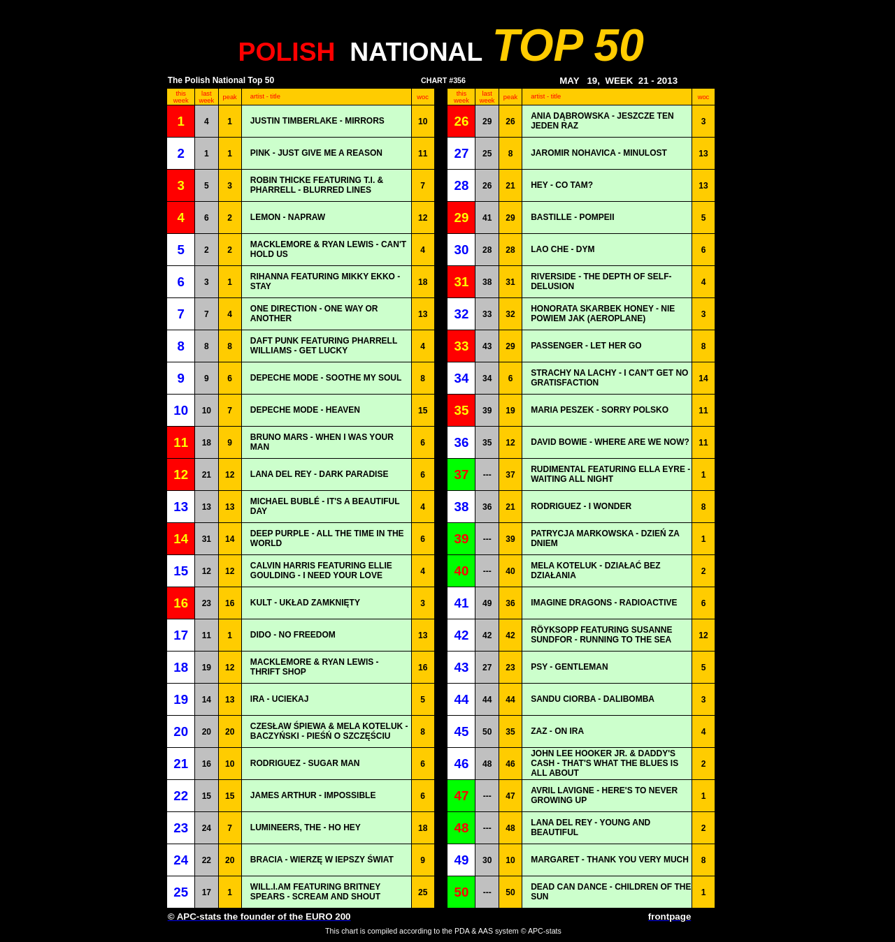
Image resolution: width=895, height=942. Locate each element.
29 (487, 121)
